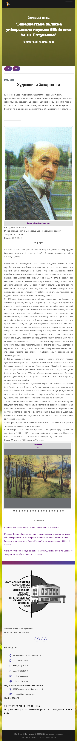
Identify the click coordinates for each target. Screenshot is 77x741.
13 (46, 511)
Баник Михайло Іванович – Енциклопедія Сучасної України (31, 527)
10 (38, 511)
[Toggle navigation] (69, 4)
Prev (8, 476)
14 (49, 511)
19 (63, 511)
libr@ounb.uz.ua (22, 676)
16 (55, 511)
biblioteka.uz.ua (22, 681)
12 (44, 511)
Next (69, 476)
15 (52, 511)
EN (16, 69)
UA (8, 69)
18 (60, 511)
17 (57, 511)
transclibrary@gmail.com (25, 694)
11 (41, 511)
